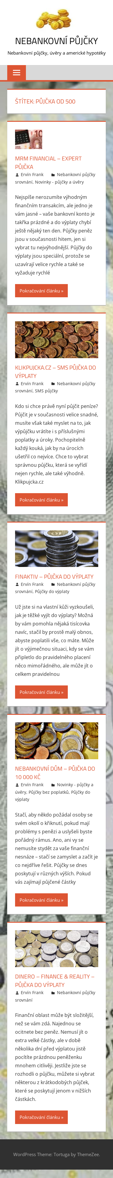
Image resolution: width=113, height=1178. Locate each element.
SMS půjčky (46, 391)
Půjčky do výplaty (52, 600)
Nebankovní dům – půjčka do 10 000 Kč (53, 781)
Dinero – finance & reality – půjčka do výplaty (54, 989)
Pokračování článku (40, 291)
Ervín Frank (32, 174)
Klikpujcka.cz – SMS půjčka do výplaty (54, 371)
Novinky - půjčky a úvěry (59, 182)
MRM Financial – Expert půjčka (50, 162)
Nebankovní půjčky (56, 40)
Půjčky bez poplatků (49, 800)
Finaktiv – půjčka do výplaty (44, 580)
